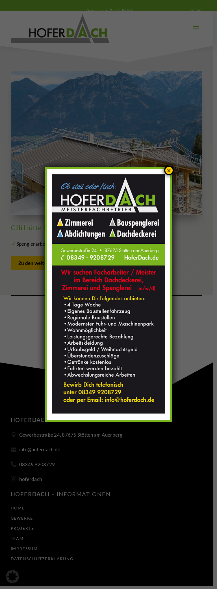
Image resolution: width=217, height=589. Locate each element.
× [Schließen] (169, 170)
